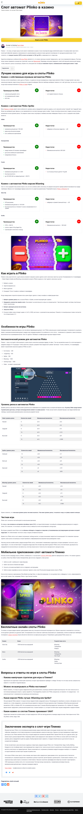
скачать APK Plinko (46, 555)
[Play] (41, 602)
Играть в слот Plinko (41, 40)
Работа (76, 809)
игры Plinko (24, 59)
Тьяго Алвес (20, 45)
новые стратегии (13, 635)
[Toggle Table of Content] (11, 68)
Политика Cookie (45, 809)
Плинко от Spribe (8, 109)
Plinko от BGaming (62, 189)
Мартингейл (37, 61)
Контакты (52, 809)
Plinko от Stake (23, 84)
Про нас (57, 809)
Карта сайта (29, 811)
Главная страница (5, 10)
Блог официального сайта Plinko (67, 809)
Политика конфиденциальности (33, 809)
